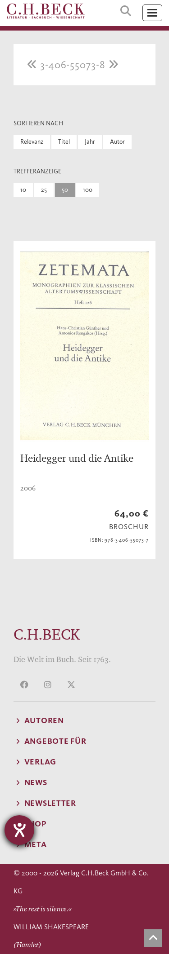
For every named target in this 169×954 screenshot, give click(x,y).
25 (44, 190)
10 (23, 190)
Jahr (90, 142)
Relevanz (31, 142)
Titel (64, 142)
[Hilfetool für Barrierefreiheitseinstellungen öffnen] (19, 830)
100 (87, 190)
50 (65, 190)
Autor (117, 142)
